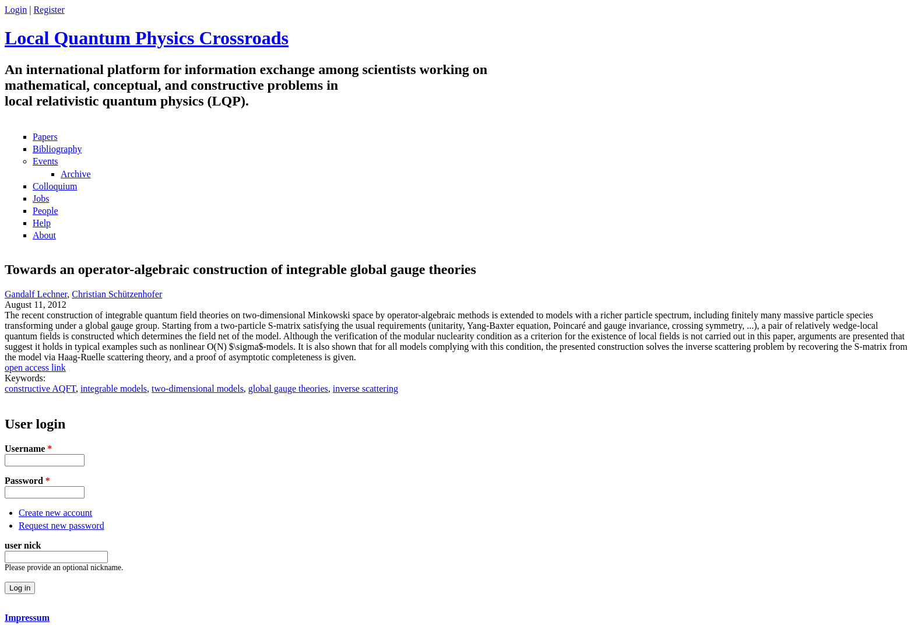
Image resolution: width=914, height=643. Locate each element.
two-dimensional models (198, 388)
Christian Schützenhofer (117, 294)
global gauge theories (288, 388)
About (44, 235)
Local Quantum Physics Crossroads (147, 37)
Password (27, 481)
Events (45, 161)
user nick (23, 545)
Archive (76, 174)
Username (28, 449)
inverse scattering (365, 388)
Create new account (55, 513)
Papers (45, 137)
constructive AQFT (40, 388)
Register (48, 10)
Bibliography (57, 149)
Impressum (27, 618)
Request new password (61, 525)
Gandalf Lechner (36, 294)
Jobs (41, 198)
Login (16, 10)
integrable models (113, 388)
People (45, 211)
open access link (35, 368)
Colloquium (55, 186)
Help (42, 223)
